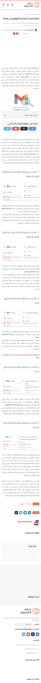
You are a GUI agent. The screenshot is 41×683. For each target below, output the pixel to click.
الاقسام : (36, 624)
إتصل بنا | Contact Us (32, 649)
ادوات (26, 14)
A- (14, 33)
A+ (17, 33)
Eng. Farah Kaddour (29, 30)
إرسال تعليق (32, 546)
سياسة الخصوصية (32, 653)
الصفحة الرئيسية (34, 14)
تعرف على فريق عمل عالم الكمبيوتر (27, 645)
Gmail (34, 68)
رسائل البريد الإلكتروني (29, 154)
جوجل (22, 504)
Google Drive (29, 74)
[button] (29, 512)
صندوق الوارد (25, 76)
